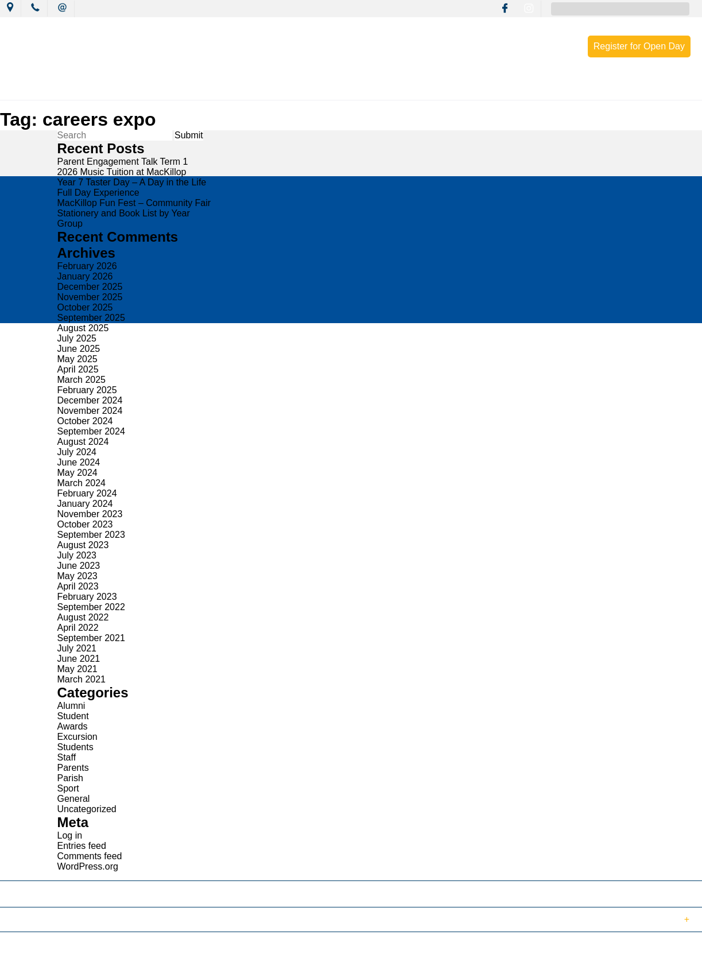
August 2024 (83, 442)
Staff (66, 757)
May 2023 (77, 576)
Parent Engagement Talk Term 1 (122, 161)
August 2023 (83, 545)
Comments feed (89, 856)
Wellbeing (407, 87)
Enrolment (542, 87)
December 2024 (90, 400)
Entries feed (81, 846)
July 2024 (77, 452)
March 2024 (81, 483)
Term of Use (197, 951)
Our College (102, 87)
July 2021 (77, 648)
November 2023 (90, 514)
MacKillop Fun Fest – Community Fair (134, 203)
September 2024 (91, 431)
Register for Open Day (639, 46)
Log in (70, 835)
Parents (73, 768)
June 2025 (78, 349)
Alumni (71, 706)
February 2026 (87, 266)
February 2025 (87, 390)
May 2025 (77, 359)
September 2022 (91, 607)
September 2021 (91, 638)
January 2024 (85, 504)
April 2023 (78, 586)
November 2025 (90, 297)
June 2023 (78, 566)
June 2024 (78, 462)
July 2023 (77, 555)
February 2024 (87, 493)
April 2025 (78, 369)
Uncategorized (87, 809)
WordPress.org (87, 866)
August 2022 (83, 617)
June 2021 (78, 659)
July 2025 (77, 338)
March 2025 (81, 380)
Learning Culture (327, 87)
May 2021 (77, 669)
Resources (473, 87)
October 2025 (85, 307)
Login (242, 951)
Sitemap (148, 951)
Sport (68, 788)
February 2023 (87, 597)
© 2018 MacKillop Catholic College (64, 951)
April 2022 (78, 628)
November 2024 (90, 411)
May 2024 (77, 473)
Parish (70, 778)
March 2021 (81, 679)
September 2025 (91, 318)
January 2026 (85, 276)
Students (75, 747)
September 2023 (91, 535)
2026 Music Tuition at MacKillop (122, 172)
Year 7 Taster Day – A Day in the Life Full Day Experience (132, 187)
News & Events (180, 87)
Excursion (77, 737)
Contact (606, 87)
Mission (252, 87)
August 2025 (83, 328)
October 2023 (85, 524)
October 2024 (85, 421)
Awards (72, 726)
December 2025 (90, 287)
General (73, 799)
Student (73, 716)
